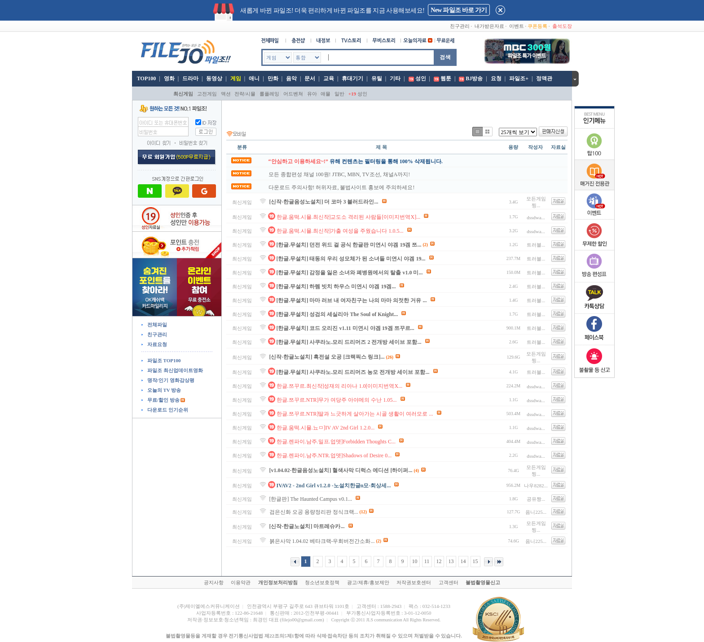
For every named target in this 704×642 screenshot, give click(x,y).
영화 (169, 78)
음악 (291, 78)
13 (451, 561)
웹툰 (445, 78)
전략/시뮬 (244, 93)
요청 (496, 78)
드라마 (190, 78)
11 (427, 561)
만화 (273, 78)
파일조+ (518, 78)
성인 (420, 78)
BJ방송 (474, 78)
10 (415, 561)
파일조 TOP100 (163, 360)
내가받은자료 (489, 26)
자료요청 (156, 344)
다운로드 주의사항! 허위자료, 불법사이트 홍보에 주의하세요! (341, 187)
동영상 (214, 78)
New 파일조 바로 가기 (459, 10)
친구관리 (460, 26)
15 (475, 561)
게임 (235, 78)
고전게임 (207, 93)
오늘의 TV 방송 (163, 390)
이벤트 (516, 26)
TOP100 (146, 78)
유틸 (376, 78)
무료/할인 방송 (163, 400)
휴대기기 (352, 78)
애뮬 (325, 93)
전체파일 (156, 324)
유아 (312, 93)
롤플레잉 (269, 93)
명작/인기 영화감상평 (170, 380)
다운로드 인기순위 (167, 409)
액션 (226, 93)
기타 (395, 78)
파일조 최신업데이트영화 (174, 370)
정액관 (544, 78)
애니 (254, 78)
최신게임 (183, 93)
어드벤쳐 (293, 93)
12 (439, 561)
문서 (309, 78)
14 (463, 561)
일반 (339, 93)
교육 (328, 78)
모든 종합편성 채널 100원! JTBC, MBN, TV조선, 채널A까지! (339, 174)
